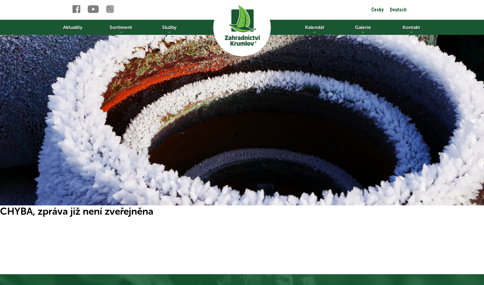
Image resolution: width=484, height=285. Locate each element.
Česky (377, 10)
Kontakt (411, 29)
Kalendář (314, 29)
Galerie (363, 29)
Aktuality (72, 27)
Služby (169, 29)
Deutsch (398, 10)
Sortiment (121, 29)
